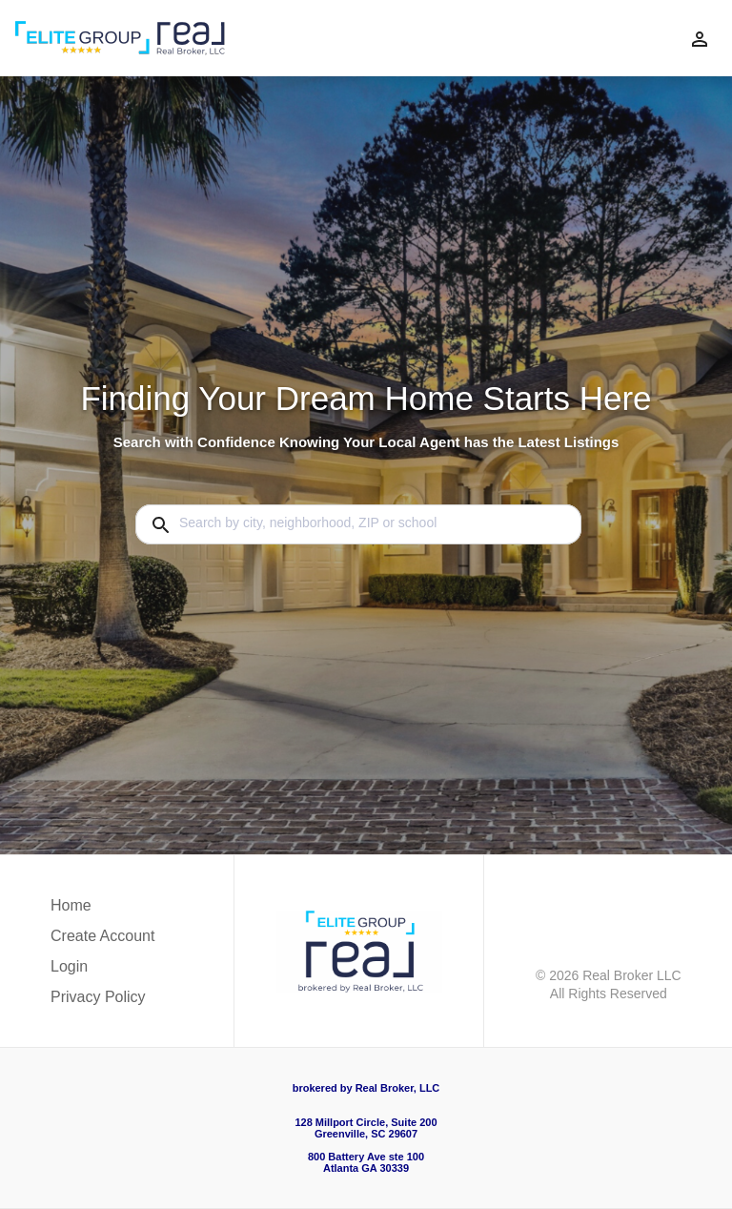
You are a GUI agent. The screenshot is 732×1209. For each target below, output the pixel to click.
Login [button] (69, 966)
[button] (102, 971)
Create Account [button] (102, 936)
